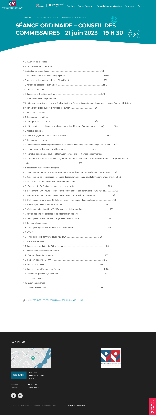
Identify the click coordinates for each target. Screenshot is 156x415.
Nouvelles (27, 18)
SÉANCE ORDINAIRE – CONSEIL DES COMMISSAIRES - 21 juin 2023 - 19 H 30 (55, 301)
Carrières (129, 6)
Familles (71, 6)
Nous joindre (18, 375)
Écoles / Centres (86, 6)
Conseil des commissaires (109, 6)
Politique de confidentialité (76, 406)
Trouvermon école (152, 406)
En (139, 6)
